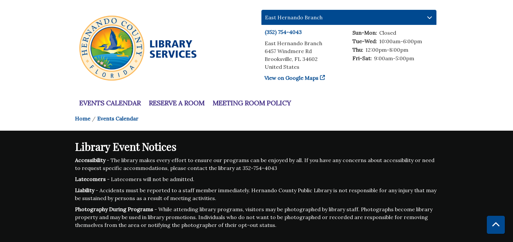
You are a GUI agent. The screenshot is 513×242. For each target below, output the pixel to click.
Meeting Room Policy (252, 103)
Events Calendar (110, 103)
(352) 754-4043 (283, 32)
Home (82, 118)
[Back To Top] (496, 225)
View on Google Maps (291, 78)
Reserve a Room (176, 103)
